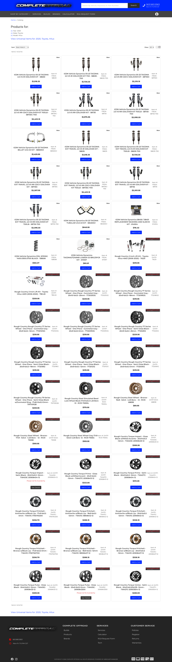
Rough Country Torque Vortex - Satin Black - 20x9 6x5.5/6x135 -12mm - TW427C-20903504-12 (130, 587)
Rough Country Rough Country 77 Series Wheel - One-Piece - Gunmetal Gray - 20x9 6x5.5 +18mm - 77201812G (132, 293)
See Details (36, 488)
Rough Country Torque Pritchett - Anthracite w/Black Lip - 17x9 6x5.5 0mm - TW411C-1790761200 (30, 513)
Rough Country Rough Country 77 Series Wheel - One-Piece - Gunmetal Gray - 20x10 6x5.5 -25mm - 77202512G (82, 293)
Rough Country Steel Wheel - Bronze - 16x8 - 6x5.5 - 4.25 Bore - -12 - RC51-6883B (131, 400)
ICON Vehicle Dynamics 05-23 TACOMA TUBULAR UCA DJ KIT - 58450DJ (81, 222)
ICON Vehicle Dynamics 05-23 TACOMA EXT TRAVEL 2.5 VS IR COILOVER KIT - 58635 (82, 149)
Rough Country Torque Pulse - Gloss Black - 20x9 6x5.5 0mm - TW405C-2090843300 (80, 587)
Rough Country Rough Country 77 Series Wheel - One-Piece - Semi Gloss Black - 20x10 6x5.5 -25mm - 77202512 (132, 328)
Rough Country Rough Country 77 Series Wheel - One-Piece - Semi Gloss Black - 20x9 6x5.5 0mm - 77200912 (132, 364)
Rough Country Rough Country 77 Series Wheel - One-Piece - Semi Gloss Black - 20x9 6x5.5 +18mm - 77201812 (32, 364)
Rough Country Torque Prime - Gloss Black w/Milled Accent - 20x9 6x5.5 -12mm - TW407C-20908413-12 (80, 476)
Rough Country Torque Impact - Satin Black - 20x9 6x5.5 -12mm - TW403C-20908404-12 (30, 475)
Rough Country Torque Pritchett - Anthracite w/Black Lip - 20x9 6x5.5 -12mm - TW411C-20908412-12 (131, 513)
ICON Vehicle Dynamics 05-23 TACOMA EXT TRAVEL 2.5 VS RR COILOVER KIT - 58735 (132, 184)
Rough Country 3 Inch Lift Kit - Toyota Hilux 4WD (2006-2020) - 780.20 (31, 293)
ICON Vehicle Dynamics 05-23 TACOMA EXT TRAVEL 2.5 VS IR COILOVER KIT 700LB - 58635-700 (132, 149)
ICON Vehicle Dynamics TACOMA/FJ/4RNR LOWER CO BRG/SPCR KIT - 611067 (81, 257)
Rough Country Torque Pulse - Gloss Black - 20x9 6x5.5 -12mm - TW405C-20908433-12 (30, 587)
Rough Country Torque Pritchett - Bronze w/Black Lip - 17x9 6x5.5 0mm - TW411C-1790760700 (30, 550)
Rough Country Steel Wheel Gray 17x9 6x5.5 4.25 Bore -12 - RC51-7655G (80, 437)
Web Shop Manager (111, 659)
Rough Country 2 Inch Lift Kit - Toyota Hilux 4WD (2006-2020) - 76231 (131, 257)
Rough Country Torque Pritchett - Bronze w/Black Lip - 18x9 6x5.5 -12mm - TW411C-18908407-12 (81, 550)
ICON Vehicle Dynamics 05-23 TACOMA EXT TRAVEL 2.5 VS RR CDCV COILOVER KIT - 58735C (32, 184)
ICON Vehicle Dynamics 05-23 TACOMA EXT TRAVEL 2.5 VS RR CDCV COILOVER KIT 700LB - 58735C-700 (82, 185)
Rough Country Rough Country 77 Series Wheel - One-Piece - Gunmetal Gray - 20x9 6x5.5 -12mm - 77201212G (32, 328)
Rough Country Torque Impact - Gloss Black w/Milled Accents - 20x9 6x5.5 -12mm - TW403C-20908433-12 (131, 438)
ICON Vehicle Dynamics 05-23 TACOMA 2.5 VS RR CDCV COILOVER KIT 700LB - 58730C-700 (31, 112)
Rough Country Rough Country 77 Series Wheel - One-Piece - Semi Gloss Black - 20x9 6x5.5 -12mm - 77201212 (82, 364)
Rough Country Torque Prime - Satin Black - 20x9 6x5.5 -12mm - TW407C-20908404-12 (130, 475)
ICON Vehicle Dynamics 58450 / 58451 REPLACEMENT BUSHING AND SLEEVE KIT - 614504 (132, 222)
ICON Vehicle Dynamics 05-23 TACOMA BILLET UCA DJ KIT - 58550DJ (30, 149)
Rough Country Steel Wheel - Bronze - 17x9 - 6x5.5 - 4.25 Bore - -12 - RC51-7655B (31, 438)
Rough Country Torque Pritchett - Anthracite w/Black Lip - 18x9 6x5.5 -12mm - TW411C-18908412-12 (80, 513)
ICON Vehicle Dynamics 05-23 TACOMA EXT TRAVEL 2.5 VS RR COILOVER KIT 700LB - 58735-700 (31, 222)
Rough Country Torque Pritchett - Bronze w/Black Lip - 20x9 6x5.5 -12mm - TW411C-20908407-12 (131, 550)
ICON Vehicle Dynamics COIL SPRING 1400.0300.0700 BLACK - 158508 (31, 257)
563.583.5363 (17, 639)
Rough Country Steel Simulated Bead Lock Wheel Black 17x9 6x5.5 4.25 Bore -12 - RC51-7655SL (81, 400)
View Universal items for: (32, 612)
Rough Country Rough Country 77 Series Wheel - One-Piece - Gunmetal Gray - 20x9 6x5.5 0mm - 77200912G (82, 328)
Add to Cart (35, 124)
